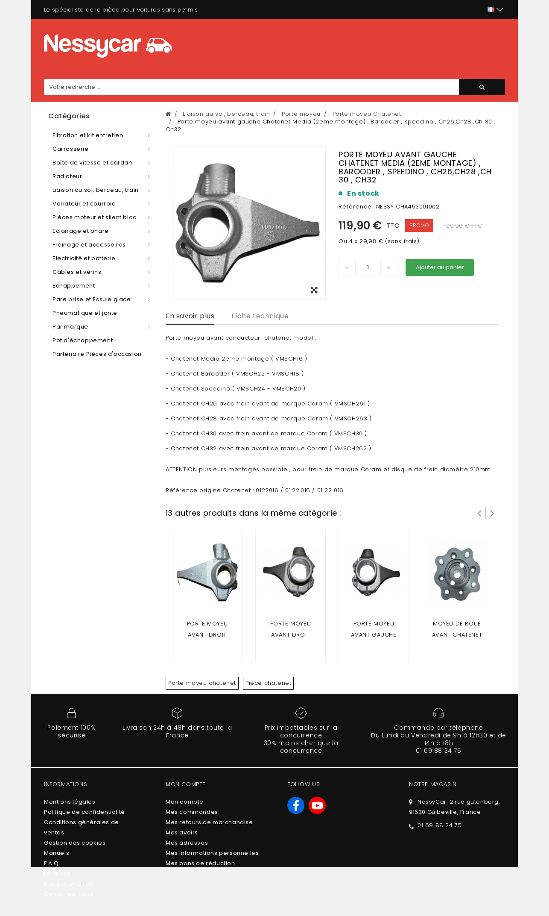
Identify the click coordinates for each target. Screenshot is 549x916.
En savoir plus (190, 316)
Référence (355, 207)
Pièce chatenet (268, 683)
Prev (479, 512)
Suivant (492, 512)
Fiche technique (260, 316)
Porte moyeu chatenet (202, 683)
